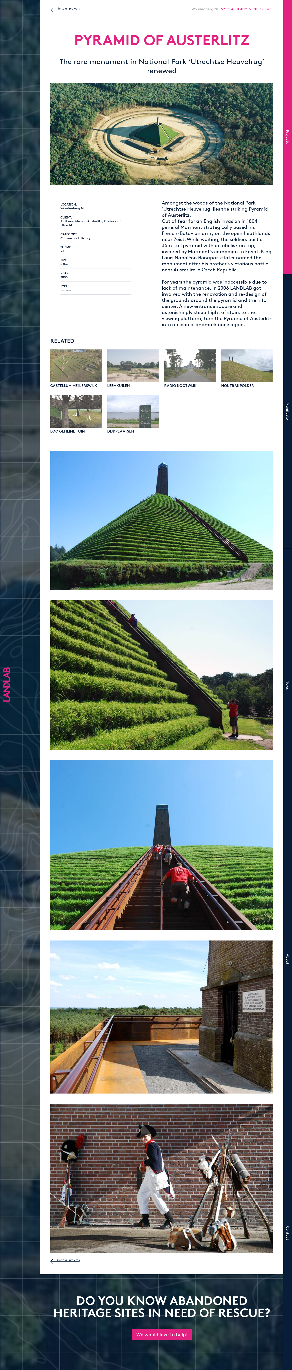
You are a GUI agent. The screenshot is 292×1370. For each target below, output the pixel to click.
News (288, 685)
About (288, 959)
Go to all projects (68, 8)
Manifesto (288, 411)
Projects (288, 137)
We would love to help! (162, 1334)
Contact (288, 1233)
